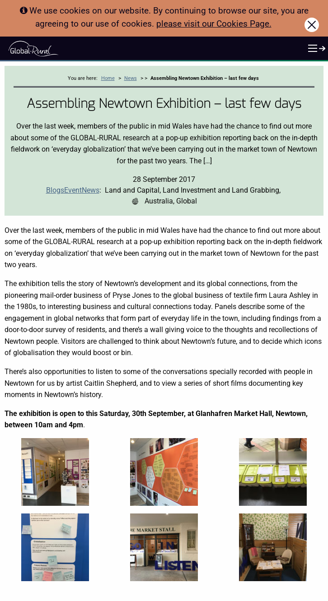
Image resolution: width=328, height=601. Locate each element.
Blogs (55, 190)
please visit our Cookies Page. (214, 23)
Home (108, 78)
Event (73, 190)
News (130, 78)
